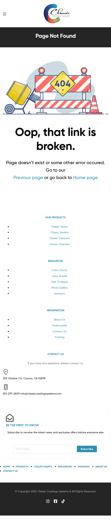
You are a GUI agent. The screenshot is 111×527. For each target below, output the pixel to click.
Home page (85, 177)
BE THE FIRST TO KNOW (22, 425)
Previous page (28, 177)
